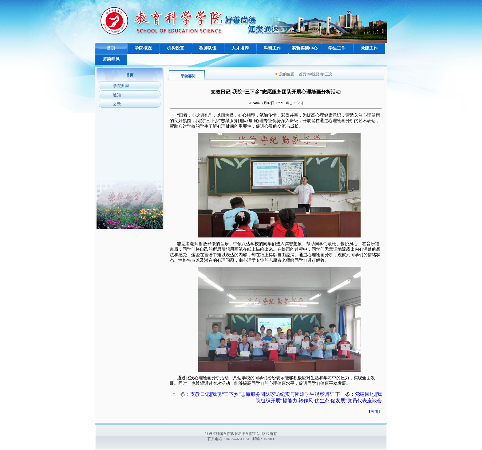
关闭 (374, 411)
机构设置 (175, 48)
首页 (111, 48)
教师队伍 (207, 48)
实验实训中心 (305, 48)
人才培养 (240, 48)
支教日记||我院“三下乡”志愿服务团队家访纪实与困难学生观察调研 (262, 394)
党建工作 (369, 48)
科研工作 (272, 48)
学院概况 (143, 48)
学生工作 (337, 48)
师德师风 (111, 59)
